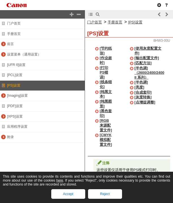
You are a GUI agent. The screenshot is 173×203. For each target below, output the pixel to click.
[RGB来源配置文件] (106, 125)
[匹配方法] (143, 63)
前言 (10, 44)
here (59, 180)
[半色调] (141, 82)
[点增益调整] (144, 102)
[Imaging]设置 (17, 96)
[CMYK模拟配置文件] (106, 139)
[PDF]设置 (15, 106)
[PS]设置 (13, 85)
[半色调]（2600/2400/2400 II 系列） (149, 73)
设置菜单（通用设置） (24, 54)
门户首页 (14, 23)
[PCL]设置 (14, 75)
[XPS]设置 (15, 116)
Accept (68, 194)
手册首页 (14, 34)
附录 (10, 137)
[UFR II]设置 (16, 65)
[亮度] (139, 87)
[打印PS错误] (104, 72)
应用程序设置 (17, 127)
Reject (105, 194)
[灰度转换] (143, 97)
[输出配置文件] (146, 58)
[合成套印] (143, 92)
